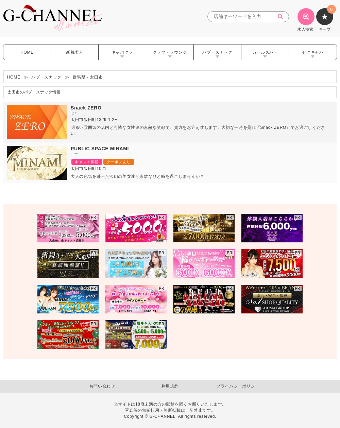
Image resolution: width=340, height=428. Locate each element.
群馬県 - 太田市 (88, 77)
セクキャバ (312, 52)
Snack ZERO (86, 107)
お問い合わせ (102, 386)
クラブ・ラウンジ (170, 52)
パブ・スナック (217, 52)
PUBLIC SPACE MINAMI (100, 148)
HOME (27, 52)
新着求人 (74, 52)
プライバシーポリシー (237, 386)
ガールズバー (265, 52)
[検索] (282, 17)
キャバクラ (122, 52)
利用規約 (170, 386)
